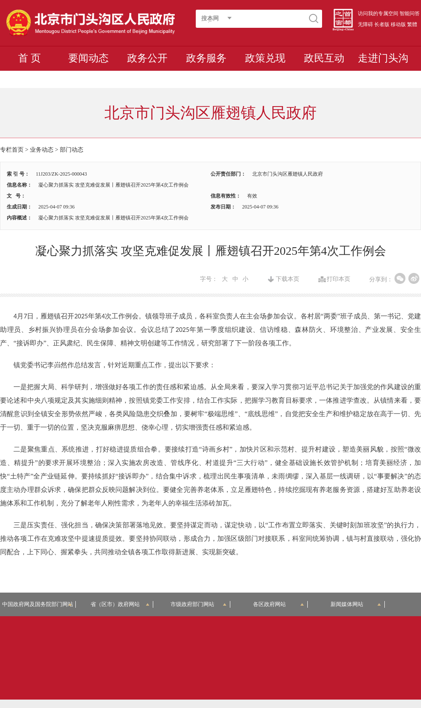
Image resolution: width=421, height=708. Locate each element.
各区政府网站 (278, 604)
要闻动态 (88, 58)
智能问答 (410, 13)
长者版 (381, 24)
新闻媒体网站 (355, 604)
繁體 (412, 24)
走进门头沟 (383, 58)
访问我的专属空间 (378, 13)
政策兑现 (265, 58)
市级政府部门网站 (199, 604)
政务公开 (147, 58)
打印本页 (338, 279)
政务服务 (206, 58)
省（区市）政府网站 (120, 604)
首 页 (29, 58)
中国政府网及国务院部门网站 (39, 604)
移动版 (398, 24)
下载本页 (287, 279)
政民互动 (324, 58)
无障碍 (365, 24)
